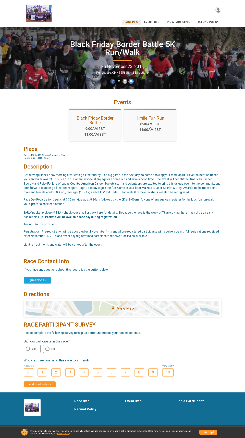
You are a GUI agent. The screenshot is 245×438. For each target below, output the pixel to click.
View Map (122, 310)
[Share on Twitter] (118, 81)
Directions (142, 72)
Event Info (152, 22)
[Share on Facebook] (113, 81)
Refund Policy (208, 22)
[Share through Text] (130, 81)
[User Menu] (218, 10)
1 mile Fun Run (150, 120)
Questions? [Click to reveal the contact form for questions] (37, 282)
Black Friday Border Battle (95, 122)
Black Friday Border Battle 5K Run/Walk (122, 48)
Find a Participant (178, 22)
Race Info (131, 22)
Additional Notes (39, 386)
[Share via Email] (124, 81)
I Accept (208, 432)
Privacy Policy (63, 433)
